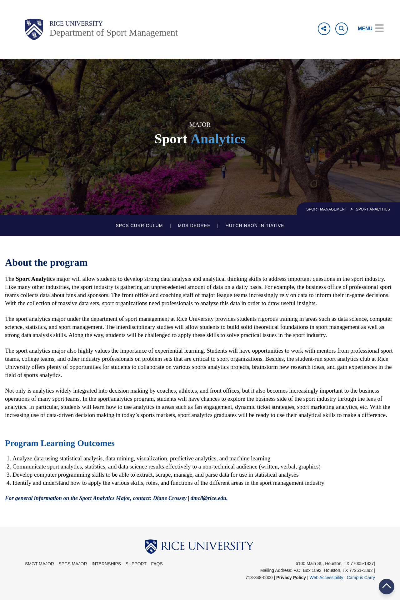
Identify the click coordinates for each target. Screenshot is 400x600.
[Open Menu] (366, 28)
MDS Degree (194, 225)
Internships (106, 564)
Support (136, 564)
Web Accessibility (326, 577)
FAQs (156, 564)
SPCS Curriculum (139, 225)
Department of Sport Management (113, 32)
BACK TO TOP (386, 586)
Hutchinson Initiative (255, 225)
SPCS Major (73, 564)
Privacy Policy (291, 577)
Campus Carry (361, 577)
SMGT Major (39, 564)
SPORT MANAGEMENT (326, 209)
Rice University (76, 23)
